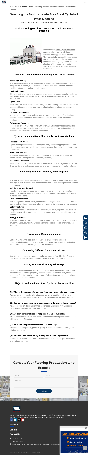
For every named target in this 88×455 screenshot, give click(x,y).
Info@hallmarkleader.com (20, 439)
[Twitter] (19, 419)
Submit (44, 391)
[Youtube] (22, 419)
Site (66, 22)
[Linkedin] (15, 419)
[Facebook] (11, 419)
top (85, 448)
